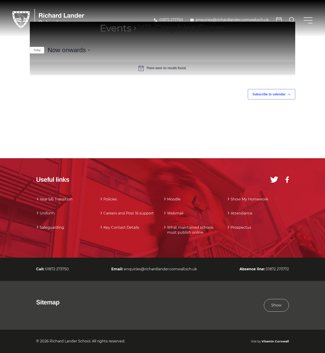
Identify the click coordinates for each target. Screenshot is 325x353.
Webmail (175, 213)
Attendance (241, 213)
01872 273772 (277, 269)
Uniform (47, 213)
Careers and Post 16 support (128, 213)
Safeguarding (52, 227)
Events (116, 28)
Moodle (174, 199)
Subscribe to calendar (269, 94)
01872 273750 (171, 20)
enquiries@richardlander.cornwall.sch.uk (232, 20)
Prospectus (241, 227)
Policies (110, 199)
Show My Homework (249, 199)
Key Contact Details (121, 227)
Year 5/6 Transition (56, 199)
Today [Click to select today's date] (37, 50)
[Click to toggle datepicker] (69, 50)
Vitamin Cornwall (275, 341)
